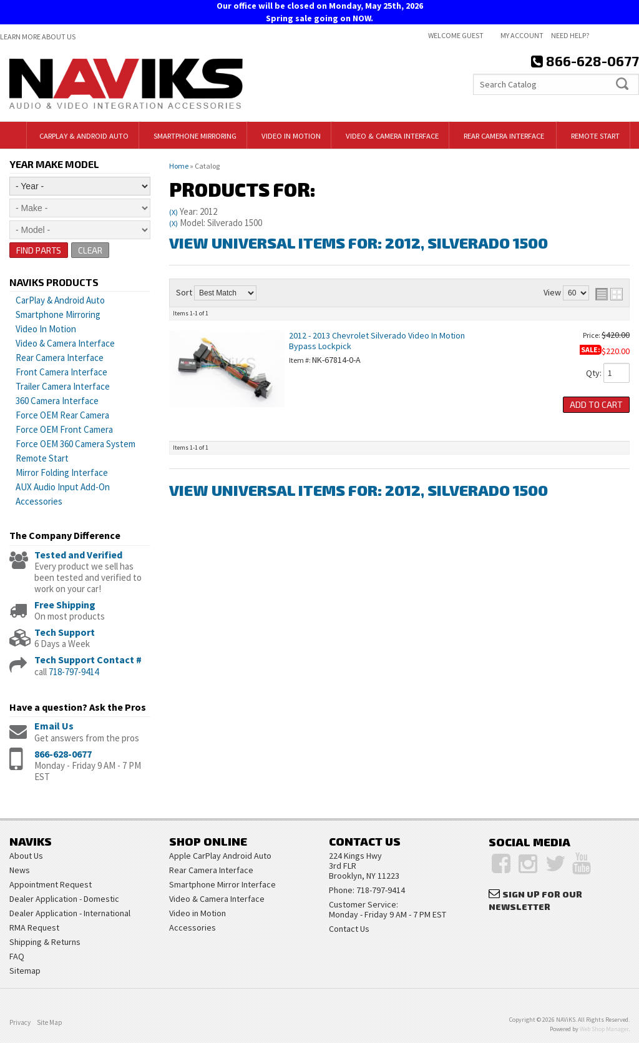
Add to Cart (596, 404)
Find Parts (39, 250)
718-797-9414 (74, 672)
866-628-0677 (63, 754)
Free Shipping (64, 604)
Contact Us (349, 928)
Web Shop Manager (604, 1029)
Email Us (54, 726)
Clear (91, 250)
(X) (173, 212)
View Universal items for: (358, 243)
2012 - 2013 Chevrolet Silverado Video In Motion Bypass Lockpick (377, 341)
